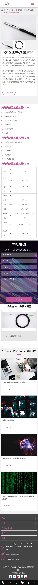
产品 (8, 10)
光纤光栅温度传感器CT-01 (15, 336)
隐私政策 (22, 573)
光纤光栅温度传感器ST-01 (13, 12)
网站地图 (15, 573)
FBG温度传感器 (29, 10)
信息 (3, 538)
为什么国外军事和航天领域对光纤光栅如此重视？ (18, 498)
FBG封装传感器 (16, 10)
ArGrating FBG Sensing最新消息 (19, 351)
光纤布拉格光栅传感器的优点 (13, 458)
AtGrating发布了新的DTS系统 (14, 382)
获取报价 (9, 93)
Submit (19, 299)
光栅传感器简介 (8, 420)
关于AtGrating (7, 528)
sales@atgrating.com (10, 554)
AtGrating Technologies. (18, 567)
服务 (3, 533)
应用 (3, 523)
